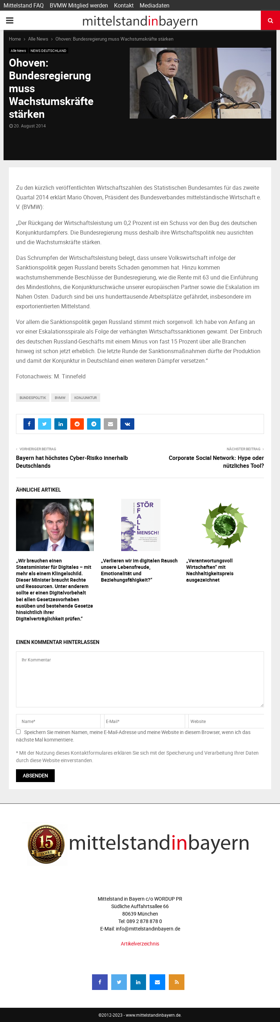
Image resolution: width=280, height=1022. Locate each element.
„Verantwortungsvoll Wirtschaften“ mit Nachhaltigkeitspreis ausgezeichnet (209, 570)
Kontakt (124, 5)
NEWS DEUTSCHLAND (48, 50)
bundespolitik (33, 397)
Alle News (18, 50)
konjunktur (85, 397)
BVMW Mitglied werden (79, 5)
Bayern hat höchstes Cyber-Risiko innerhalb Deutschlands (72, 461)
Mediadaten (154, 5)
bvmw (60, 397)
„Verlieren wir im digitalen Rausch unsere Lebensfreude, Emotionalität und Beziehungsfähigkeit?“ (139, 570)
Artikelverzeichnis (140, 943)
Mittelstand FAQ (24, 5)
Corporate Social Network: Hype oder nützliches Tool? (216, 461)
